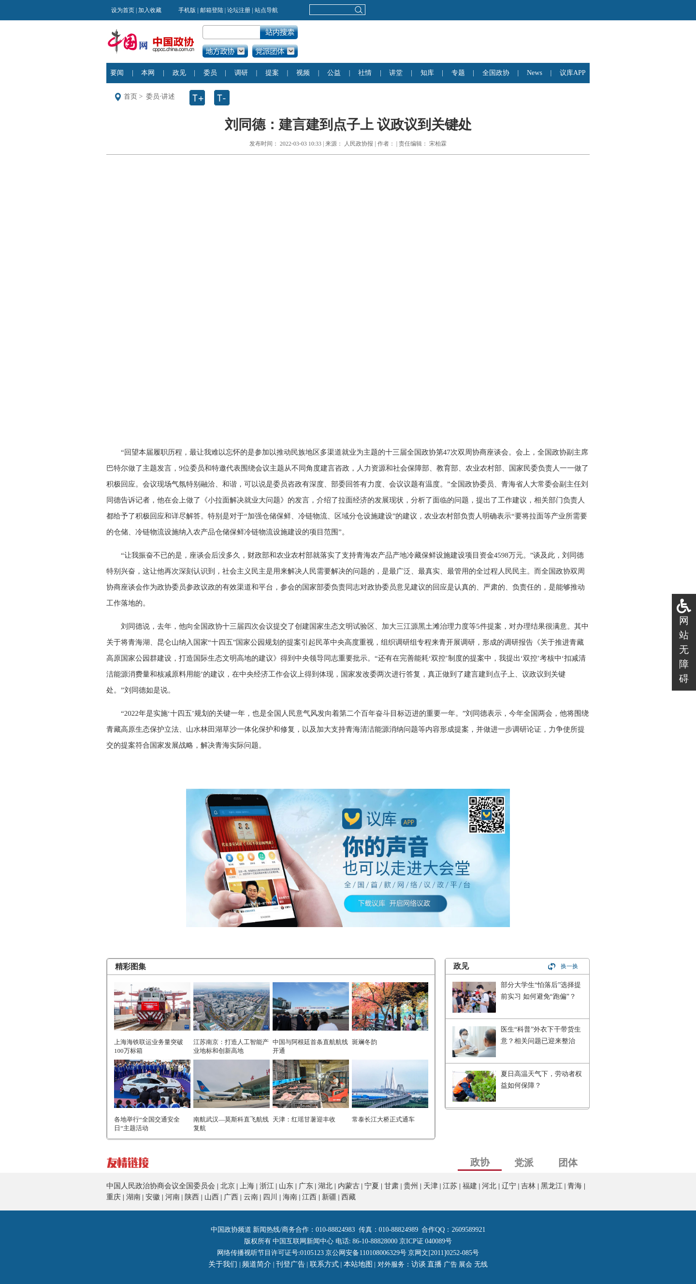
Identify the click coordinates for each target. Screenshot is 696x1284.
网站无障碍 (684, 649)
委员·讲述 (160, 96)
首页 (130, 96)
